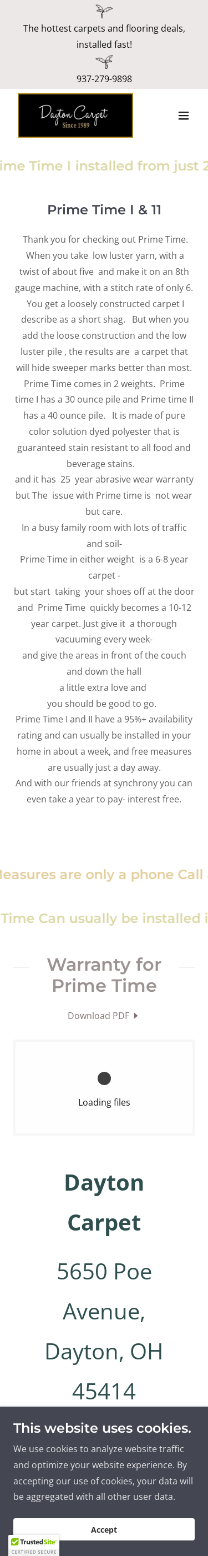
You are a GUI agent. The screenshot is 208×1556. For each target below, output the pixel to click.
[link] (75, 115)
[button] (184, 115)
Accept (104, 1529)
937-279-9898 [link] (104, 79)
